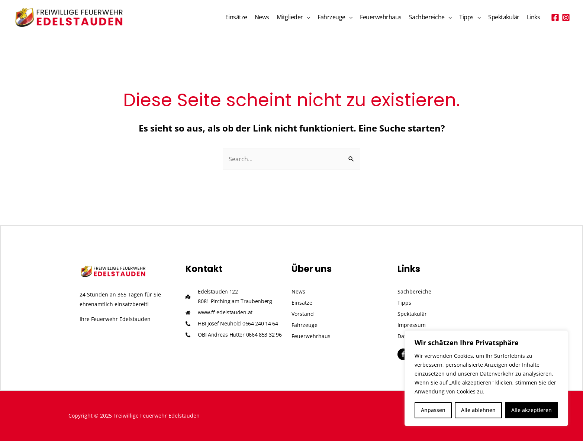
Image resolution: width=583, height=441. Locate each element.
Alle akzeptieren (531, 410)
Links (533, 17)
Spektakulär (503, 17)
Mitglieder (290, 17)
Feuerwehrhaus (381, 17)
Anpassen (433, 410)
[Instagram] (566, 17)
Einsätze (236, 17)
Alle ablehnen (478, 410)
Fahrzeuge (331, 17)
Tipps (466, 17)
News (262, 17)
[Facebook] (555, 17)
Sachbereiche (427, 17)
